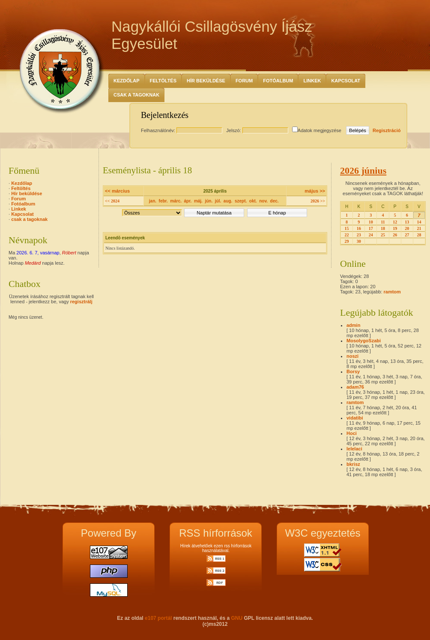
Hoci (351, 433)
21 (419, 228)
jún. (208, 201)
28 (419, 234)
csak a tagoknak (136, 94)
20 (407, 228)
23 (359, 234)
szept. (241, 201)
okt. (253, 201)
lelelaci (354, 448)
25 (383, 234)
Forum (244, 80)
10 (371, 222)
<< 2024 (112, 201)
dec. (274, 201)
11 (383, 222)
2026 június (363, 170)
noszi (352, 356)
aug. (228, 201)
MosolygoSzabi (363, 340)
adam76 (355, 386)
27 (407, 234)
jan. (152, 201)
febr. (163, 201)
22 (347, 234)
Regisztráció (386, 130)
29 (347, 241)
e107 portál (158, 618)
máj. (198, 201)
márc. (176, 201)
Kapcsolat (345, 80)
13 (407, 222)
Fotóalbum (278, 80)
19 (395, 228)
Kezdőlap (126, 80)
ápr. (188, 201)
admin (353, 325)
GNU (236, 618)
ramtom (392, 291)
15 (347, 228)
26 (395, 234)
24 (371, 234)
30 (359, 241)
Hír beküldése (206, 80)
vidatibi (354, 417)
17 (371, 228)
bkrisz (353, 464)
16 (359, 228)
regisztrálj (81, 301)
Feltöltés (163, 80)
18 (383, 228)
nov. (263, 201)
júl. (218, 201)
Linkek (312, 80)
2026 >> (318, 201)
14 (419, 222)
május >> (315, 190)
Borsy (353, 371)
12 (395, 222)
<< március (117, 190)
